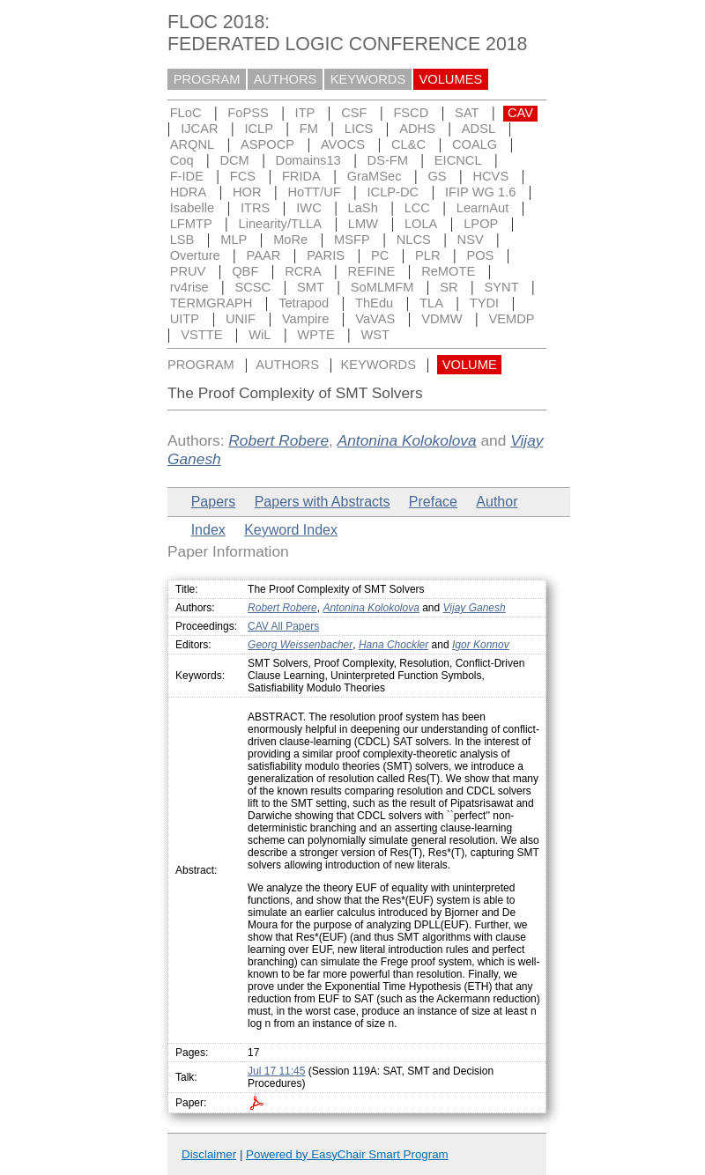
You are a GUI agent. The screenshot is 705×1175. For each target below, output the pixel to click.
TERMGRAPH (211, 303)
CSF (354, 113)
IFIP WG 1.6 (480, 192)
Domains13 (308, 160)
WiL (260, 335)
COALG (474, 144)
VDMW (441, 319)
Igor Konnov (480, 645)
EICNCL (458, 160)
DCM (234, 160)
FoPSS (247, 113)
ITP (305, 113)
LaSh (363, 208)
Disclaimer (209, 1154)
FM (309, 129)
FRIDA (301, 176)
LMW (363, 224)
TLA (431, 303)
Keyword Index (291, 529)
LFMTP (191, 224)
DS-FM (387, 160)
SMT (310, 287)
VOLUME (469, 365)
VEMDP (511, 319)
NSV (470, 240)
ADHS (417, 129)
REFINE (372, 271)
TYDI (484, 303)
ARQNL (192, 144)
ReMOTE (448, 271)
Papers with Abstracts (322, 501)
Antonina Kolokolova (407, 440)
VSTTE (201, 335)
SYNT (502, 287)
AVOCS (343, 144)
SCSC (252, 287)
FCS (243, 176)
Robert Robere (278, 440)
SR (448, 287)
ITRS (255, 208)
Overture (195, 255)
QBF (245, 271)
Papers (213, 501)
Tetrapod (303, 303)
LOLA (420, 224)
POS (480, 255)
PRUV (188, 271)
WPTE (315, 335)
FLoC (186, 113)
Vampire (306, 319)
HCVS (490, 176)
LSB (182, 240)
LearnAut (482, 208)
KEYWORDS (368, 79)
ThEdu (374, 303)
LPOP (481, 224)
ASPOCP (267, 144)
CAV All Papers (283, 626)
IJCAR (199, 129)
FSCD (410, 113)
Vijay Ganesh (474, 608)
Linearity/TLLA (281, 224)
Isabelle (192, 208)
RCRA (303, 271)
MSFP (352, 240)
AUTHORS (285, 79)
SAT (467, 113)
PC (380, 255)
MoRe (290, 240)
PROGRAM (207, 79)
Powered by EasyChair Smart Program (347, 1154)
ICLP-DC (393, 192)
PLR (428, 255)
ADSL (478, 129)
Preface (433, 501)
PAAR (264, 255)
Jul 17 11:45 (276, 1071)
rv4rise (189, 287)
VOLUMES (451, 79)
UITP (184, 319)
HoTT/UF (313, 192)
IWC (309, 208)
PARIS (326, 255)
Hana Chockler (393, 645)
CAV (520, 113)
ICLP (258, 129)
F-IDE (187, 176)
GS (436, 176)
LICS (359, 129)
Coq (182, 160)
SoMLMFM (382, 287)
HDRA (188, 192)
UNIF (241, 319)
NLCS (414, 240)
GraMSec (374, 176)
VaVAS (375, 319)
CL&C (408, 144)
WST (375, 335)
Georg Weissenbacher (300, 645)
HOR (247, 192)
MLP (233, 240)
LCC (417, 208)
